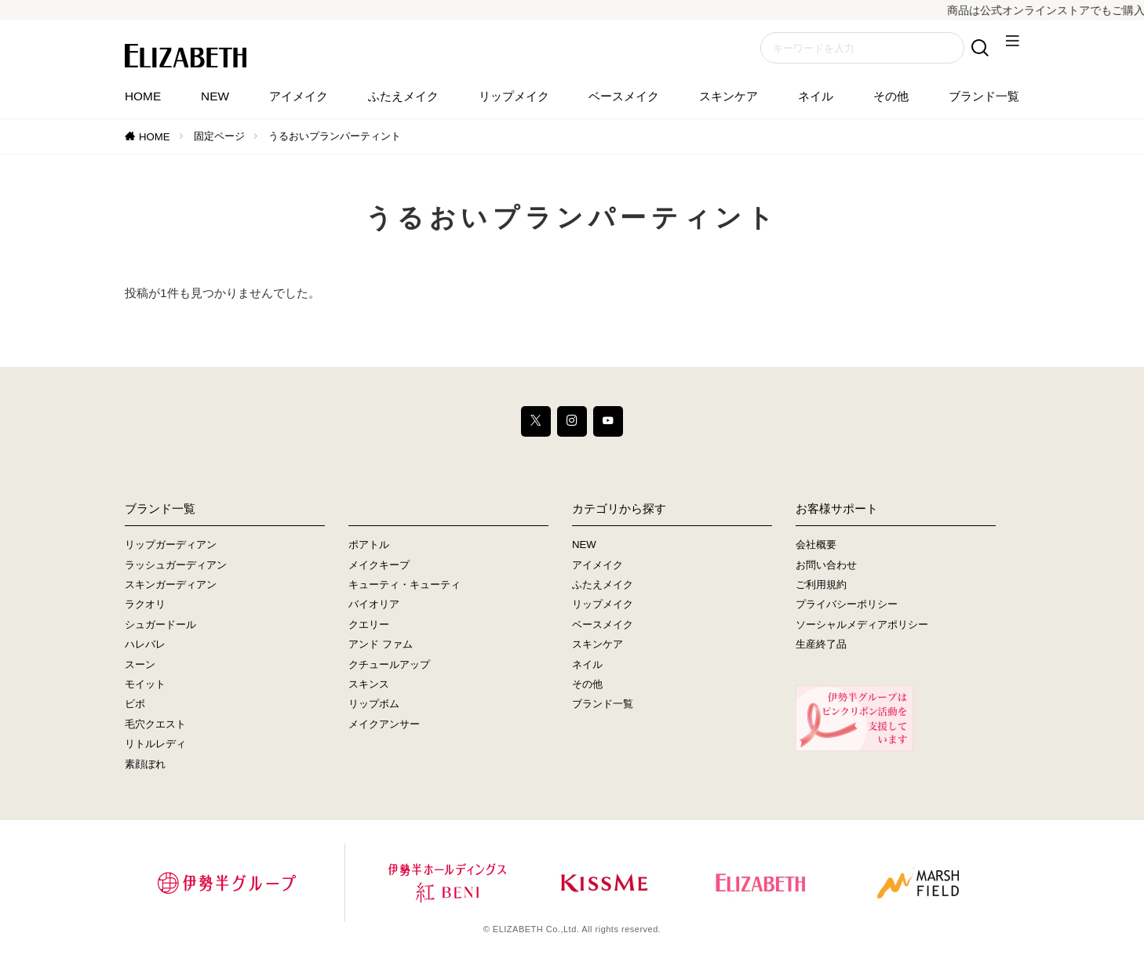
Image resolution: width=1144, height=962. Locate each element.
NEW (215, 96)
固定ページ (219, 136)
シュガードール (160, 626)
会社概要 (816, 546)
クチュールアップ (389, 665)
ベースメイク (623, 96)
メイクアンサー (384, 725)
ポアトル (368, 546)
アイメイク (298, 96)
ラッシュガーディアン (176, 566)
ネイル (815, 96)
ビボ (135, 705)
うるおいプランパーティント (334, 136)
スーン (140, 665)
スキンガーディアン (171, 586)
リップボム (373, 705)
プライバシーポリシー (847, 606)
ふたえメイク (403, 96)
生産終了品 (821, 646)
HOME (143, 96)
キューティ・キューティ (404, 586)
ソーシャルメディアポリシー (862, 626)
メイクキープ (379, 566)
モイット (145, 686)
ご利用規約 (821, 586)
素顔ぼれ (145, 765)
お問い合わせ (826, 566)
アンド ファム (380, 646)
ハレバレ (145, 646)
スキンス (368, 686)
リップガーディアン (171, 546)
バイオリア (373, 606)
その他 (891, 96)
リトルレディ (155, 745)
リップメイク (514, 96)
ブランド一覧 (984, 96)
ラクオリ (145, 606)
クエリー (368, 626)
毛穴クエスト (155, 725)
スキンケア (728, 96)
